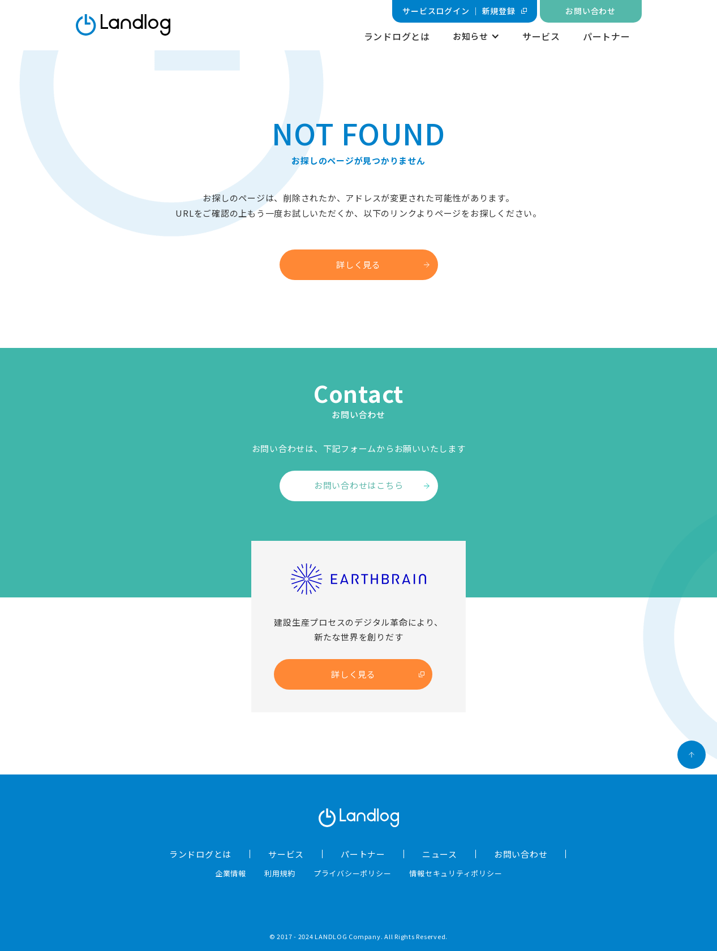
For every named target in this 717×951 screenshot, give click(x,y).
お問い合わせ (521, 854)
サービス (541, 36)
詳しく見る (358, 264)
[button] (476, 36)
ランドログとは (397, 36)
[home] (123, 25)
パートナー (606, 36)
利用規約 (279, 873)
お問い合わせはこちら (358, 485)
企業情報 (230, 873)
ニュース (439, 854)
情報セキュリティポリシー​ (455, 873)
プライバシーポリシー (353, 873)
